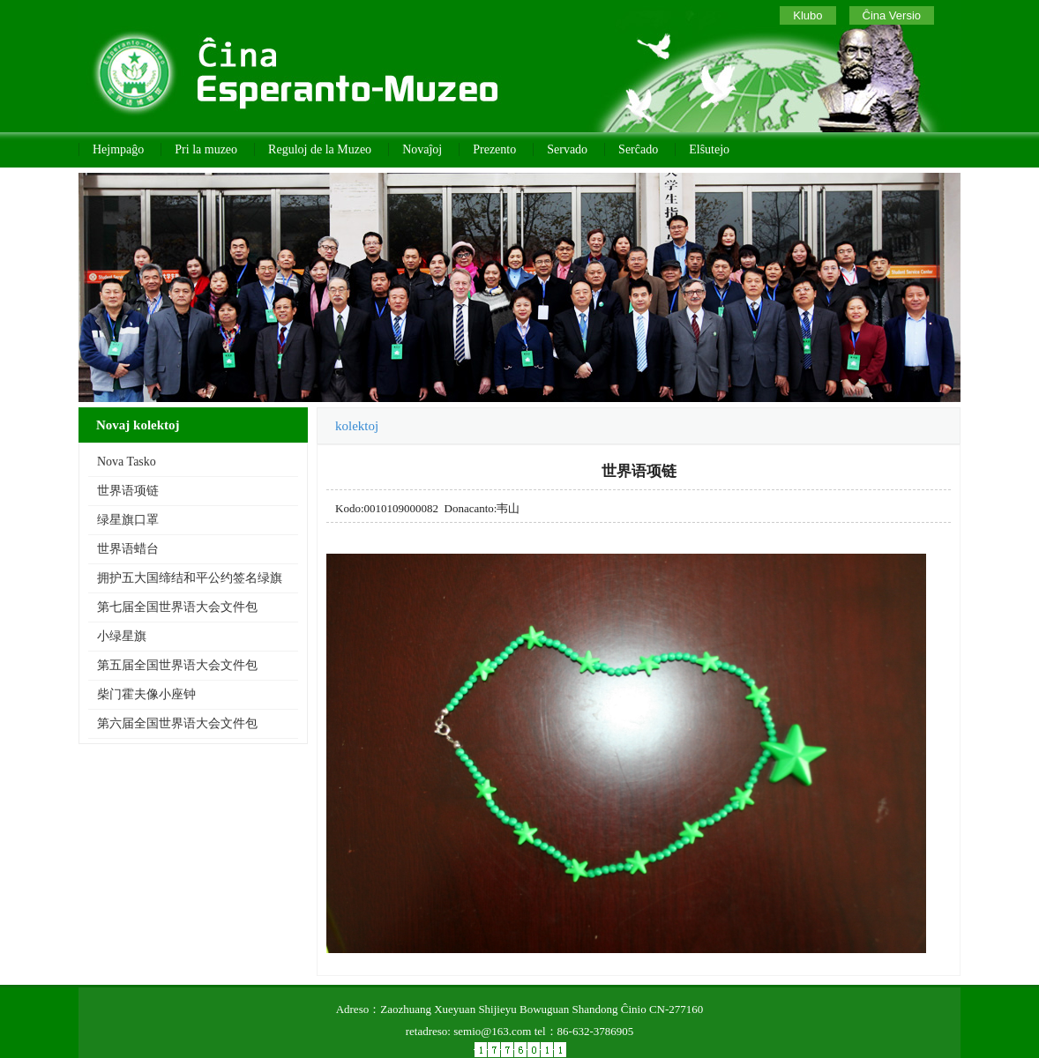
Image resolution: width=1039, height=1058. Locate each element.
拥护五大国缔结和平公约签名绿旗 (189, 578)
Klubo (807, 15)
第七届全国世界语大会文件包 (177, 607)
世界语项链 (128, 490)
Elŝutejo (709, 149)
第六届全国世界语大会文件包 (177, 723)
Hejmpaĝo (118, 149)
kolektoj (356, 426)
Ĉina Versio (892, 15)
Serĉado (638, 149)
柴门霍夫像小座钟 (146, 694)
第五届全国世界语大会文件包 (177, 665)
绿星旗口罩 (128, 519)
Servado (567, 149)
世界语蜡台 (128, 548)
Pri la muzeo (206, 149)
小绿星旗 (121, 636)
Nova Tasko (126, 461)
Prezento (494, 149)
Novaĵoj (422, 149)
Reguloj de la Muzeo (319, 149)
